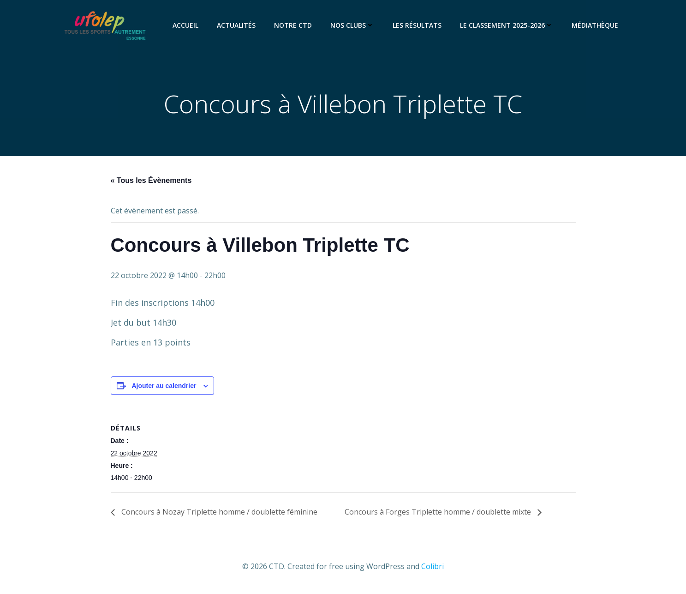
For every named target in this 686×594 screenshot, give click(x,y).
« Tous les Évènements (151, 180)
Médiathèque (595, 25)
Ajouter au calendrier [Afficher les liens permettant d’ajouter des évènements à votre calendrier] (163, 385)
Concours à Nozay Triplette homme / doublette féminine (218, 512)
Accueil (185, 25)
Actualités (236, 25)
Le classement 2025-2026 (506, 25)
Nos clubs (352, 25)
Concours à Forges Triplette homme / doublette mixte (439, 512)
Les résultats (417, 25)
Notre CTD (293, 25)
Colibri (432, 566)
